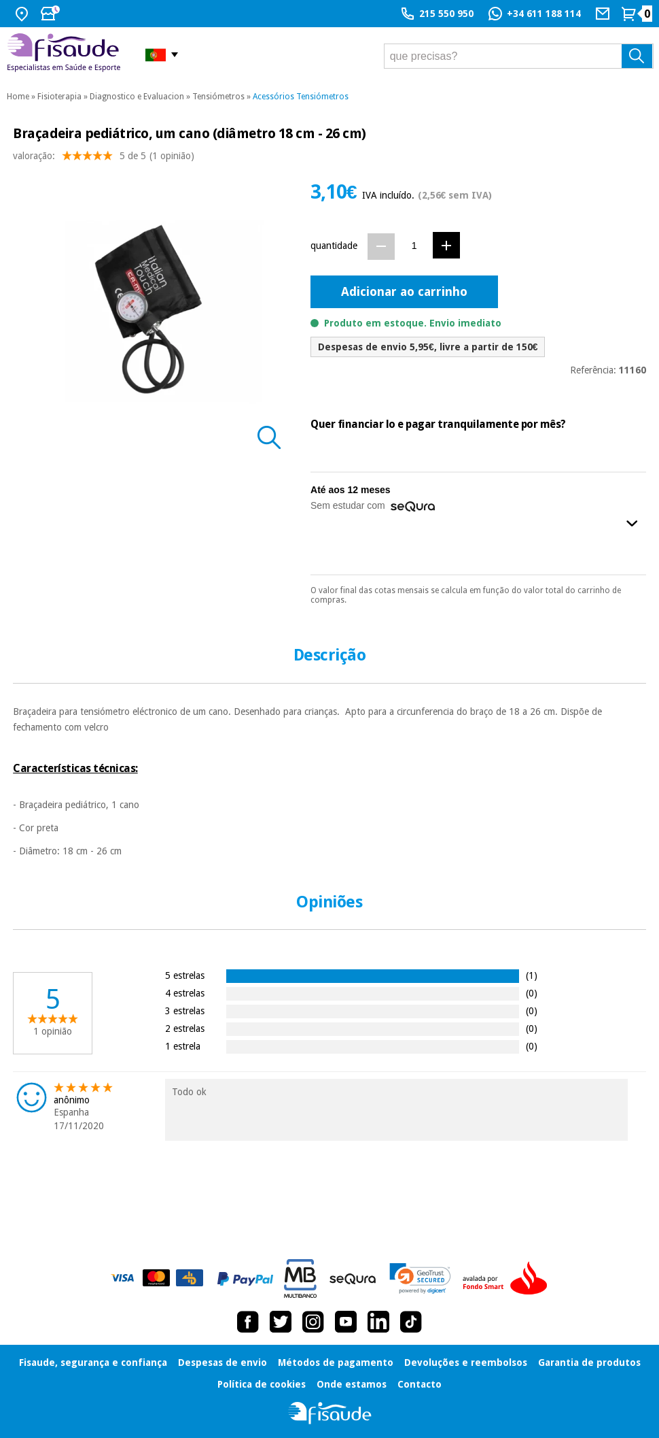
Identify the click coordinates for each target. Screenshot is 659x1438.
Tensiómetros (218, 96)
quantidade (333, 245)
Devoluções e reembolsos (465, 1362)
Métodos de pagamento (335, 1362)
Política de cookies (261, 1384)
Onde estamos (352, 1384)
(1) (531, 975)
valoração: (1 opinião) (103, 158)
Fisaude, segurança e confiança (93, 1362)
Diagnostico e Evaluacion (137, 96)
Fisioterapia (59, 96)
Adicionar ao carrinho (404, 291)
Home (18, 96)
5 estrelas (184, 975)
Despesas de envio (222, 1362)
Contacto (419, 1384)
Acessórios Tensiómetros (301, 96)
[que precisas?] (519, 56)
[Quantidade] (414, 246)
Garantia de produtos (589, 1362)
